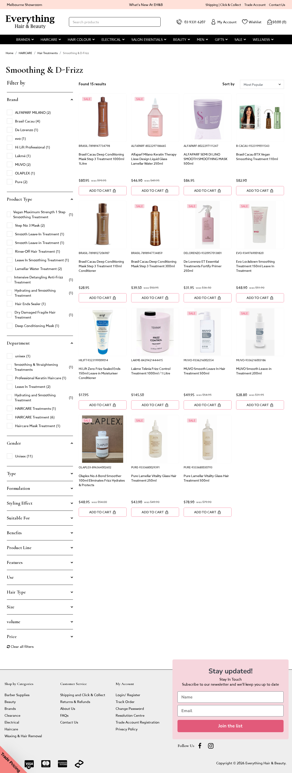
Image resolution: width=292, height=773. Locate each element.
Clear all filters (20, 646)
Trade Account (255, 4)
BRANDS (23, 39)
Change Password (130, 708)
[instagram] (210, 745)
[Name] (230, 697)
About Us (67, 708)
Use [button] (10, 577)
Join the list (230, 726)
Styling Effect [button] (19, 503)
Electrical (12, 722)
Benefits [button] (14, 533)
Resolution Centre (130, 715)
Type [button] (11, 473)
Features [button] (15, 562)
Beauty (10, 701)
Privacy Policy (127, 729)
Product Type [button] (19, 199)
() (276, 22)
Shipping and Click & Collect (82, 695)
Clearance (12, 715)
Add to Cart (102, 190)
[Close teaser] (28, 767)
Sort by (228, 84)
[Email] (230, 710)
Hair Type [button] (16, 592)
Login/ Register (128, 695)
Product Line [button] (19, 547)
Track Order (125, 701)
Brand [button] (12, 99)
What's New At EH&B (146, 4)
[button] (13, 759)
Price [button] (12, 636)
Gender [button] (14, 443)
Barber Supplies (17, 695)
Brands (10, 708)
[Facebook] (199, 745)
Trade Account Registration (137, 722)
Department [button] (18, 343)
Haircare (11, 729)
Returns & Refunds (75, 701)
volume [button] (13, 622)
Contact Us (277, 4)
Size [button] (10, 607)
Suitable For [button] (18, 518)
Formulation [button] (18, 488)
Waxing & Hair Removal (23, 736)
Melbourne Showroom (24, 4)
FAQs (64, 715)
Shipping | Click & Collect (223, 4)
